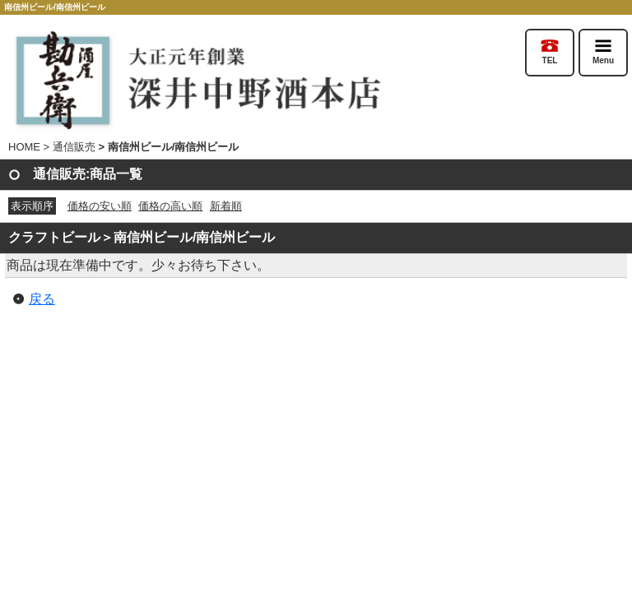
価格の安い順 (99, 206)
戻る (42, 299)
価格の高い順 (170, 206)
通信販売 (74, 147)
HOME (24, 147)
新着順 (226, 206)
